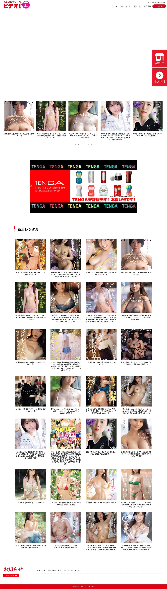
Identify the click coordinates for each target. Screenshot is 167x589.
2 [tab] (79, 145)
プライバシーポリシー (156, 2)
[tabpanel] (19, 120)
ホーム (114, 6)
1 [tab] (75, 145)
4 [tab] (85, 145)
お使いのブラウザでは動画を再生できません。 (83, 51)
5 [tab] (88, 145)
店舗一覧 (137, 6)
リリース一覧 (125, 6)
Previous (31, 186)
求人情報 (147, 6)
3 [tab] (82, 145)
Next (136, 186)
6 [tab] (91, 145)
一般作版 (159, 6)
